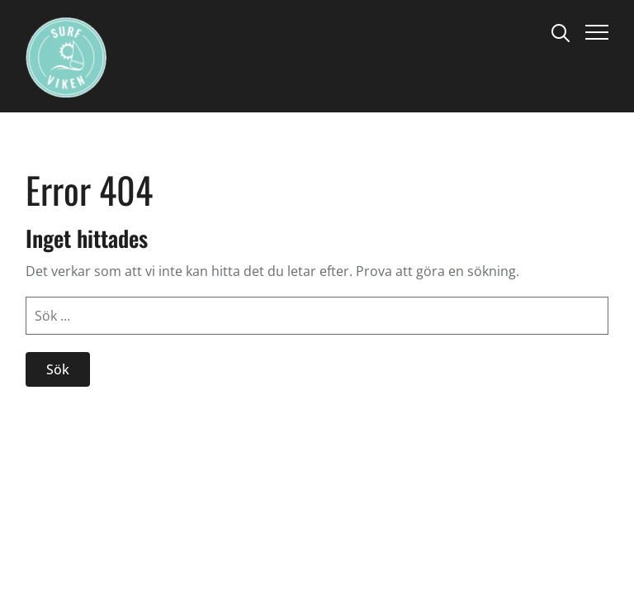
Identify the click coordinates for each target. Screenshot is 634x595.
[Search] (560, 31)
